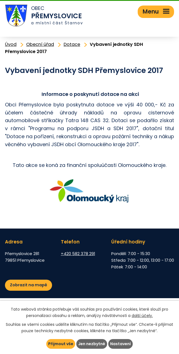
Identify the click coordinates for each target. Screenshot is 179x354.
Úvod (11, 44)
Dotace (72, 44)
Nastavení (120, 344)
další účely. (142, 315)
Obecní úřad (40, 44)
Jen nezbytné (91, 344)
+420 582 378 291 (78, 253)
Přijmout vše (60, 344)
